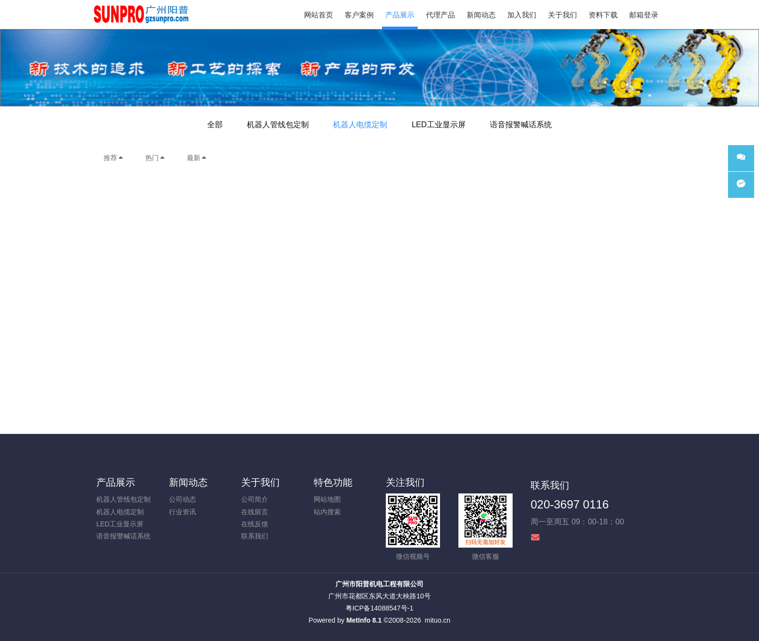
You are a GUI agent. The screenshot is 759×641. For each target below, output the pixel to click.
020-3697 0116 (569, 504)
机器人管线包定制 (278, 124)
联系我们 (254, 536)
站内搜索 (327, 512)
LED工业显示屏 (438, 124)
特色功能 (333, 482)
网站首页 (318, 15)
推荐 (114, 158)
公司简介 (254, 499)
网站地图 (327, 499)
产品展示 (115, 482)
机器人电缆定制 (360, 124)
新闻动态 (188, 482)
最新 (197, 158)
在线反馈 (254, 524)
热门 (155, 158)
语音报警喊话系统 (521, 124)
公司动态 (182, 499)
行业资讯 (182, 512)
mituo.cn (437, 620)
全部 (215, 124)
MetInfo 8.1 (363, 620)
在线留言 (254, 512)
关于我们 (260, 482)
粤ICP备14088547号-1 (379, 608)
